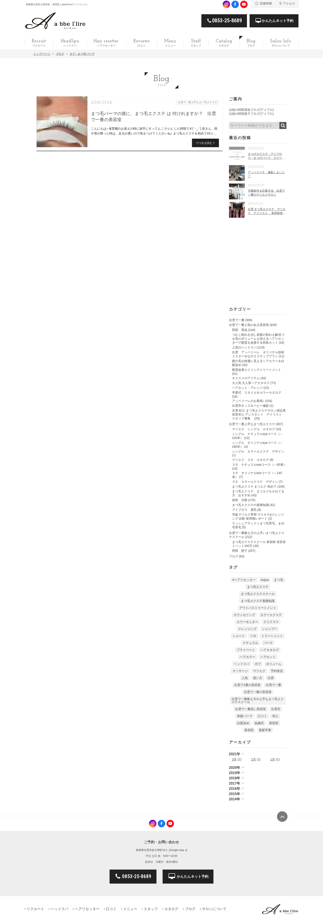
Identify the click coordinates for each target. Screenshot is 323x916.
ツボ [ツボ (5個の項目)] (253, 636)
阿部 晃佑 (239, 330)
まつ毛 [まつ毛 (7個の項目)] (278, 580)
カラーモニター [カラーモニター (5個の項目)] (247, 622)
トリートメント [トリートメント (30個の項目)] (272, 636)
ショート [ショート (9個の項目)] (238, 636)
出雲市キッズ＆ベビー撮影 (250, 405)
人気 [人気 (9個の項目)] (245, 678)
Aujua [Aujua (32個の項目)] (265, 580)
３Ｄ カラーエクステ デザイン (255, 481)
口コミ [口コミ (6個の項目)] (262, 716)
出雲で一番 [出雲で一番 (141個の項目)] (273, 685)
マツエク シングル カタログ (253, 429)
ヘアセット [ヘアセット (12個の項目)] (268, 657)
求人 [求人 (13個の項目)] (275, 716)
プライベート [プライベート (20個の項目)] (246, 650)
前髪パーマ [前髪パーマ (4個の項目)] (244, 716)
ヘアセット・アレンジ (247, 387)
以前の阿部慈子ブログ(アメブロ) (251, 113)
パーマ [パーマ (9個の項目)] (268, 643)
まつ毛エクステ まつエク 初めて (254, 486)
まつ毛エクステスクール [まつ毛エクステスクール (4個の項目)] (258, 594)
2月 (253, 759)
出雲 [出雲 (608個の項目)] (271, 678)
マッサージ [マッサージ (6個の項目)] (240, 671)
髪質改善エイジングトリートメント (256, 369)
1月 (272, 759)
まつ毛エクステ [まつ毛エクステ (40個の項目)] (257, 587)
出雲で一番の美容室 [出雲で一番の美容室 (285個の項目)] (258, 692)
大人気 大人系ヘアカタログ (251, 383)
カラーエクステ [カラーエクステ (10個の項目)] (271, 615)
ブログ (233, 556)
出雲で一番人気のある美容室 (249, 325)
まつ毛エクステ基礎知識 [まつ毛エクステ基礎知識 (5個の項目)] (258, 601)
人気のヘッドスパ (244, 347)
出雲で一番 (236, 320)
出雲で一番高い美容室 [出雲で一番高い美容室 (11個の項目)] (250, 709)
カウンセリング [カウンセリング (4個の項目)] (244, 615)
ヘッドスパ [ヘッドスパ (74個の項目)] (241, 664)
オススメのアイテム (246, 378)
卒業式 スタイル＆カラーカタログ (256, 392)
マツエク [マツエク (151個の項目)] (259, 671)
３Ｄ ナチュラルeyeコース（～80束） (259, 464)
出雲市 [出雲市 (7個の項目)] (275, 709)
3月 (234, 759)
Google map (177, 850)
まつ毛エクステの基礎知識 (250, 505)
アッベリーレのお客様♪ (248, 401)
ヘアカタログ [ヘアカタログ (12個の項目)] (269, 650)
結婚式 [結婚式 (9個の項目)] (259, 723)
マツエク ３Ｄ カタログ (250, 460)
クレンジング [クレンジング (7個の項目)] (247, 629)
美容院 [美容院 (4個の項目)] (249, 730)
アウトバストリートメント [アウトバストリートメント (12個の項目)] (257, 608)
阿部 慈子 (239, 550)
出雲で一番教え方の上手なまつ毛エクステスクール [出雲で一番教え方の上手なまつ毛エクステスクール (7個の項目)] (258, 700)
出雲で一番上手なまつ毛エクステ (252, 424)
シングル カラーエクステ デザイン (258, 451)
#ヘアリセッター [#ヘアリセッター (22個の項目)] (244, 580)
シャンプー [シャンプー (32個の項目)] (269, 629)
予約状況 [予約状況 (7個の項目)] (277, 671)
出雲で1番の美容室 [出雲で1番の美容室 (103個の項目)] (247, 685)
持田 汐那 (239, 500)
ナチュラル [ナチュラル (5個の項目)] (250, 643)
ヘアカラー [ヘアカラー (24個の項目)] (247, 657)
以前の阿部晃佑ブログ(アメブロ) (251, 109)
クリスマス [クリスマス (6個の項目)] (271, 622)
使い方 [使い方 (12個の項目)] (257, 678)
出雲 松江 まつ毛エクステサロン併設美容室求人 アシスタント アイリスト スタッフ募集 (259, 414)
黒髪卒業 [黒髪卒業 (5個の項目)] (265, 730)
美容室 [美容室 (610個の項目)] (273, 723)
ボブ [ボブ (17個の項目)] (258, 664)
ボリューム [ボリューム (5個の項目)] (273, 664)
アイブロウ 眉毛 (244, 509)
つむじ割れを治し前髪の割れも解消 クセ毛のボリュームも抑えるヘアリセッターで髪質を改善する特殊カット (258, 338)
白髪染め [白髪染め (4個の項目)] (243, 723)
